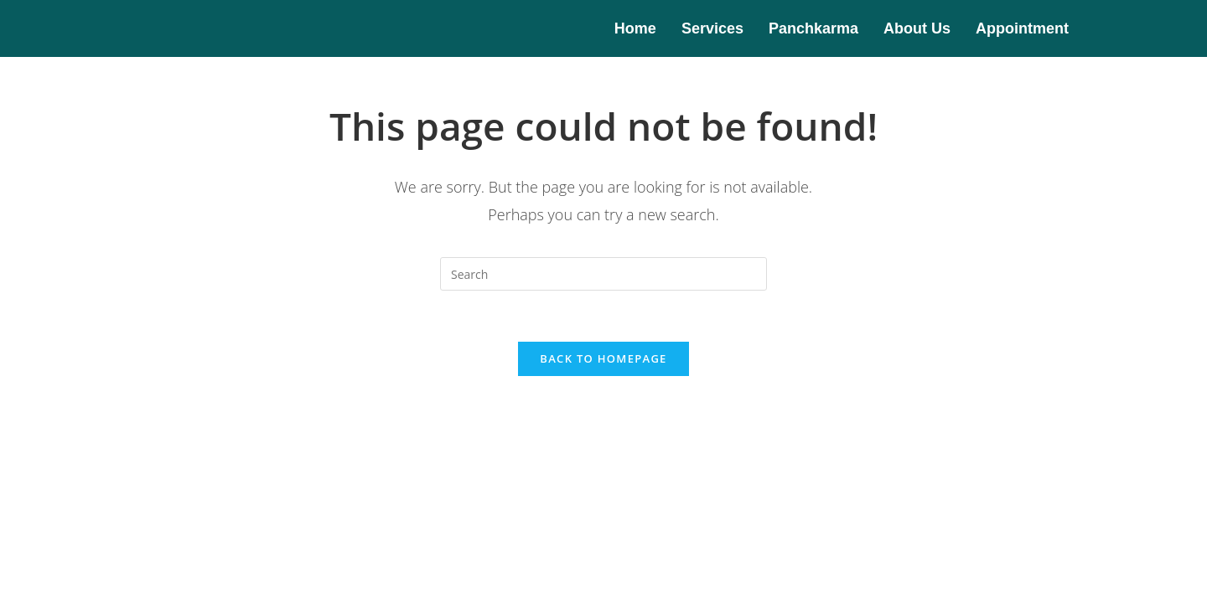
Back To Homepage (603, 358)
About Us (917, 28)
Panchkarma (813, 28)
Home (635, 28)
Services (712, 28)
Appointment (1022, 28)
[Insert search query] (603, 274)
